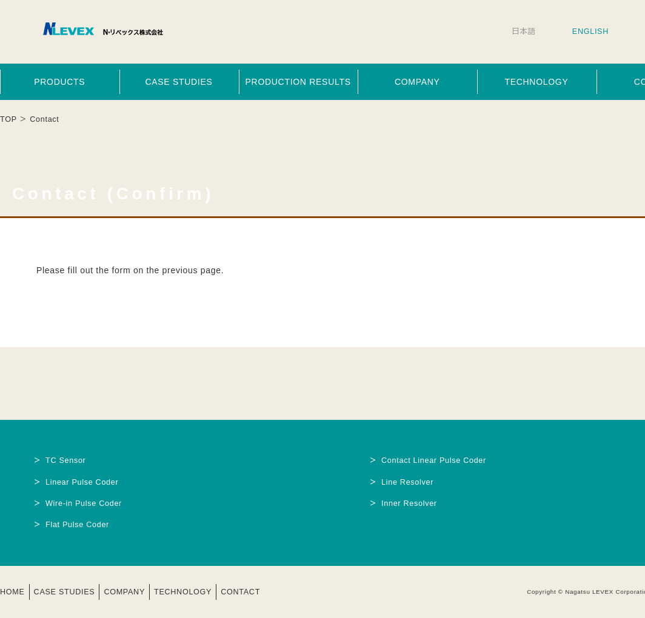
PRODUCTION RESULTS (298, 82)
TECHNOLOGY (536, 82)
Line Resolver (407, 482)
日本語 (524, 31)
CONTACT (240, 592)
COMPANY (417, 82)
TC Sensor (65, 460)
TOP (8, 119)
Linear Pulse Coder (81, 482)
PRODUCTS (59, 82)
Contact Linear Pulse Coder (433, 460)
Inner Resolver (409, 503)
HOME (12, 592)
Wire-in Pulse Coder (83, 503)
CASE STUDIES (178, 82)
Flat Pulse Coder (77, 524)
